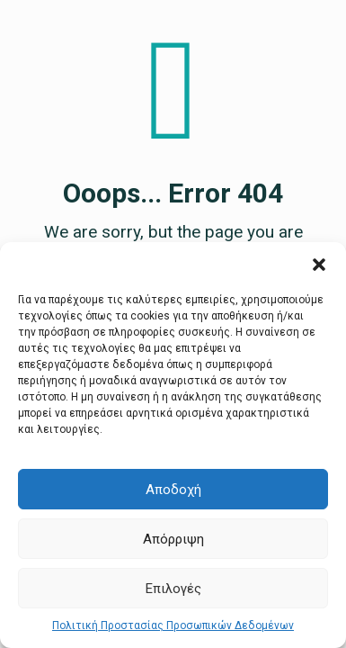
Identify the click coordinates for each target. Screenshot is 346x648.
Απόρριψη (173, 539)
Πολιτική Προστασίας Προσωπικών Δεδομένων (173, 625)
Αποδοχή (173, 490)
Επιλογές (173, 588)
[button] (319, 265)
